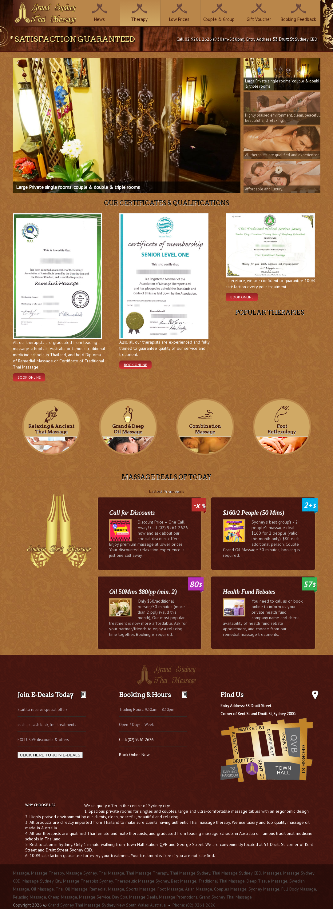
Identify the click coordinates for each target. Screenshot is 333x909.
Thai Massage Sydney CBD (236, 873)
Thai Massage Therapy (147, 873)
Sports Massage (141, 889)
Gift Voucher (259, 19)
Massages (272, 873)
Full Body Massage (298, 889)
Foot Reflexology (282, 429)
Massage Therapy (47, 873)
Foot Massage (170, 889)
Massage (21, 873)
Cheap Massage (62, 897)
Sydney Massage (263, 889)
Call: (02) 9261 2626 (136, 739)
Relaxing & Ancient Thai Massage (51, 429)
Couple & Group (219, 19)
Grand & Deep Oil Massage (128, 429)
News (99, 19)
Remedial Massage (106, 889)
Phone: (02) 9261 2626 (194, 905)
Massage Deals (143, 897)
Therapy (139, 19)
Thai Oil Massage (72, 889)
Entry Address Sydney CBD (281, 39)
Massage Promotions (178, 897)
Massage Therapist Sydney (88, 881)
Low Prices (179, 19)
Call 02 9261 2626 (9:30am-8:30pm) (210, 39)
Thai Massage (111, 873)
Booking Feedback (298, 19)
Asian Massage (198, 889)
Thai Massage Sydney (190, 873)
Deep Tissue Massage (267, 881)
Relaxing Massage (29, 897)
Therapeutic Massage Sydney (142, 881)
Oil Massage (42, 889)
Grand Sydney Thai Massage (225, 897)
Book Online (29, 377)
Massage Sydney (81, 873)
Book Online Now (134, 754)
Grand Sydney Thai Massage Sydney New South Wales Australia (107, 905)
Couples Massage (230, 889)
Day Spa (119, 897)
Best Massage (183, 881)
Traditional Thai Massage (221, 881)
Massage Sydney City (41, 881)
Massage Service (94, 897)
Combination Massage (205, 429)
